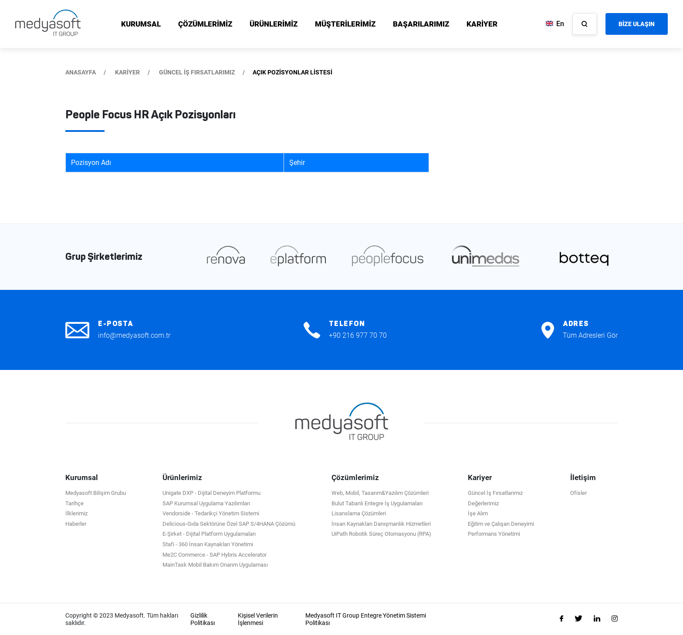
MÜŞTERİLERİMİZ (345, 24)
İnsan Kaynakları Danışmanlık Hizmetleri (381, 524)
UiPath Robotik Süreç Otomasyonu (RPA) (381, 534)
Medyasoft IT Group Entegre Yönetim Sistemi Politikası (365, 619)
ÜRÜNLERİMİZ (274, 24)
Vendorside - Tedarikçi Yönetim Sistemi (210, 513)
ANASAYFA (80, 72)
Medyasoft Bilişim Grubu (95, 493)
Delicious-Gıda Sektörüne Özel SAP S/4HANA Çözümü (228, 524)
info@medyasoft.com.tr (134, 335)
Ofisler (578, 493)
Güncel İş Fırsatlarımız (495, 493)
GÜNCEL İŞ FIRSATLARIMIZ (197, 72)
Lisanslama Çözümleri (358, 513)
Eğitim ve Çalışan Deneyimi (501, 524)
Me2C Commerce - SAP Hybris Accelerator (214, 554)
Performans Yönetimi (494, 534)
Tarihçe (74, 503)
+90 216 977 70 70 (358, 335)
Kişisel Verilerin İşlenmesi (258, 619)
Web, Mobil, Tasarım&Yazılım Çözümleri (380, 493)
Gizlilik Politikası (202, 619)
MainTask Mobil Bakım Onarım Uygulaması (215, 564)
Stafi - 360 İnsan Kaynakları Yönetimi (207, 544)
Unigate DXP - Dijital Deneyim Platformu (211, 493)
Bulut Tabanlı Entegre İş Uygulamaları (377, 503)
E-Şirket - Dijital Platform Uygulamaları (209, 534)
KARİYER (482, 24)
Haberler (75, 524)
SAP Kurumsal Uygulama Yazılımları (206, 503)
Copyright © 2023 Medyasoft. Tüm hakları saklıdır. (121, 619)
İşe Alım (478, 513)
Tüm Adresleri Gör (590, 335)
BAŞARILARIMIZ (421, 24)
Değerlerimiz (483, 503)
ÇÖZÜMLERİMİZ (205, 24)
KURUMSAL (141, 24)
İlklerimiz (76, 513)
